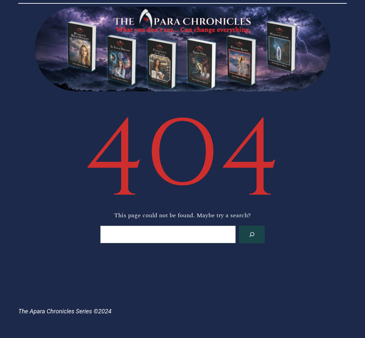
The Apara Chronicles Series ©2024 (64, 311)
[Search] (252, 234)
